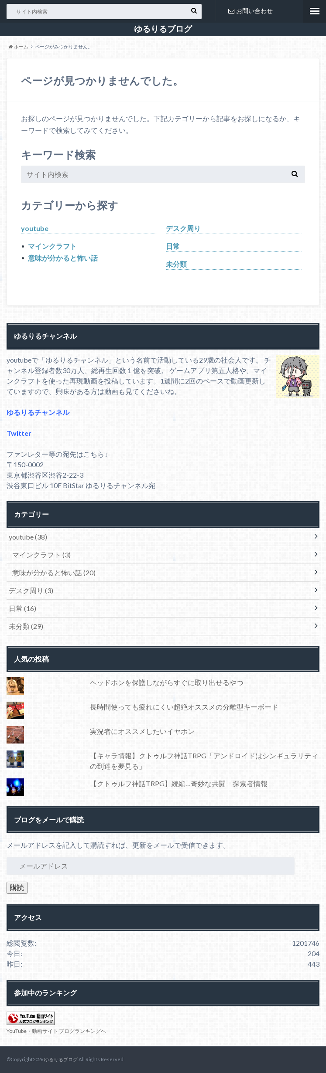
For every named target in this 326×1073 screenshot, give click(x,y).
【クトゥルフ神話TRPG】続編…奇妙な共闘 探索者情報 (179, 783)
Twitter (19, 433)
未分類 (176, 264)
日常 (173, 246)
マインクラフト (52, 246)
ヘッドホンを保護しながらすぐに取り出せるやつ (167, 682)
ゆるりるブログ (163, 29)
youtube (34, 228)
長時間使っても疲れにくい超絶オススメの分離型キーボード (184, 707)
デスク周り (183, 228)
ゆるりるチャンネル (38, 412)
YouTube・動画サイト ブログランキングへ (56, 1031)
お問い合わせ (250, 10)
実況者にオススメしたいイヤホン (142, 731)
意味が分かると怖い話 (63, 258)
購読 (17, 887)
